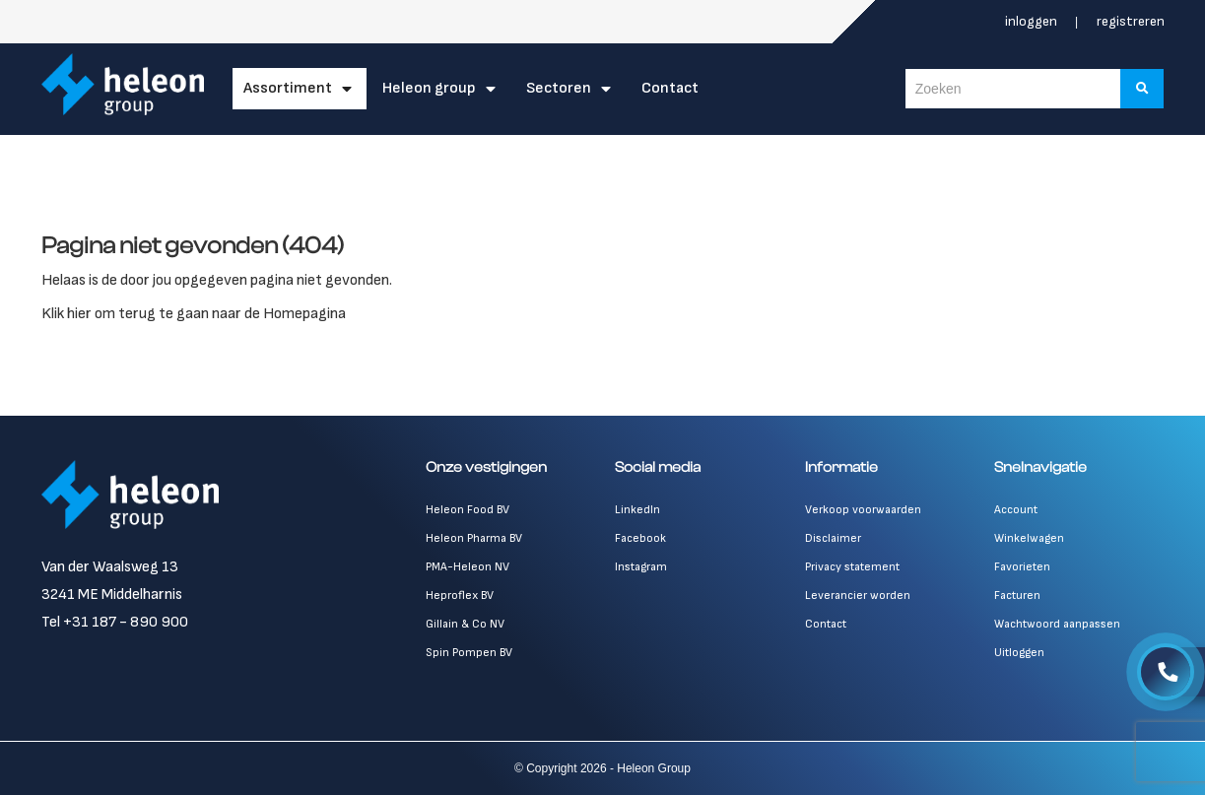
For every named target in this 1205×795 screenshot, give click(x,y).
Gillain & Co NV (465, 624)
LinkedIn (637, 509)
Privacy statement (852, 567)
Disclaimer (833, 538)
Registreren (1131, 21)
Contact (671, 88)
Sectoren (559, 88)
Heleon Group (430, 88)
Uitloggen (1019, 652)
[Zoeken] (1143, 88)
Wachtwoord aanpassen (1057, 624)
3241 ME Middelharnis (111, 594)
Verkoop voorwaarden (863, 509)
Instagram (641, 567)
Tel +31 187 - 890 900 (114, 622)
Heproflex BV (460, 595)
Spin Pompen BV (469, 652)
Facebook (640, 538)
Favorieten (1022, 567)
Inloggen (1032, 21)
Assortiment (288, 88)
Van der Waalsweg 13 (109, 567)
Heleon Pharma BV (474, 538)
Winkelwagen (1029, 538)
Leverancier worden (857, 595)
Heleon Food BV (467, 509)
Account (1016, 509)
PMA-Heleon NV (467, 567)
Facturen (1017, 595)
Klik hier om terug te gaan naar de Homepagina (193, 313)
